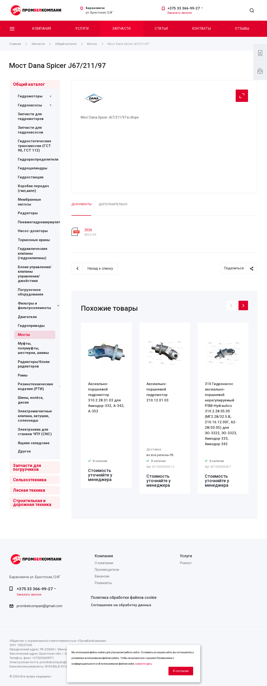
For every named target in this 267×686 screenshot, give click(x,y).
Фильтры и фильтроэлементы (34, 305)
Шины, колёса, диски (30, 400)
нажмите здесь (143, 663)
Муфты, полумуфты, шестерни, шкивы (33, 348)
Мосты (24, 335)
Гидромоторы (30, 96)
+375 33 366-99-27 (184, 8)
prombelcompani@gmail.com (39, 606)
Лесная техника (29, 490)
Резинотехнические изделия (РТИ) (35, 386)
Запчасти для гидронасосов (30, 129)
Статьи (161, 28)
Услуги (82, 28)
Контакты (201, 28)
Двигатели (27, 317)
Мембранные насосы (29, 201)
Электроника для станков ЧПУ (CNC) (35, 431)
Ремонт (186, 563)
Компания (41, 28)
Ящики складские (34, 443)
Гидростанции (30, 177)
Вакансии (102, 576)
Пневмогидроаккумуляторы (42, 222)
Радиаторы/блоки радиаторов (34, 364)
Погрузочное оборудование (30, 292)
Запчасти (121, 28)
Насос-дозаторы (33, 231)
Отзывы (242, 28)
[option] (106, 405)
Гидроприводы (31, 326)
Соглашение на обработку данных (121, 605)
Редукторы (28, 213)
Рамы (23, 375)
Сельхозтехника (29, 479)
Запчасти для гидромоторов (31, 116)
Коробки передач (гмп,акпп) (33, 188)
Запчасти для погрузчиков (27, 467)
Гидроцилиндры (32, 168)
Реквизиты (103, 583)
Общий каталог (29, 84)
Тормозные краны (34, 240)
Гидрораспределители (38, 159)
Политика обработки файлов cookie (123, 597)
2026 (88, 230)
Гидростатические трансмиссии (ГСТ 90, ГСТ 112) (34, 145)
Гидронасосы (30, 105)
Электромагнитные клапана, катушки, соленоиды (35, 416)
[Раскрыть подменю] (50, 96)
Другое (24, 451)
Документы (81, 204)
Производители (107, 570)
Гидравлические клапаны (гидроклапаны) (32, 253)
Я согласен (181, 671)
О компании (104, 563)
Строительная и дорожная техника (32, 502)
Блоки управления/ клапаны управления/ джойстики (35, 274)
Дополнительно (113, 204)
